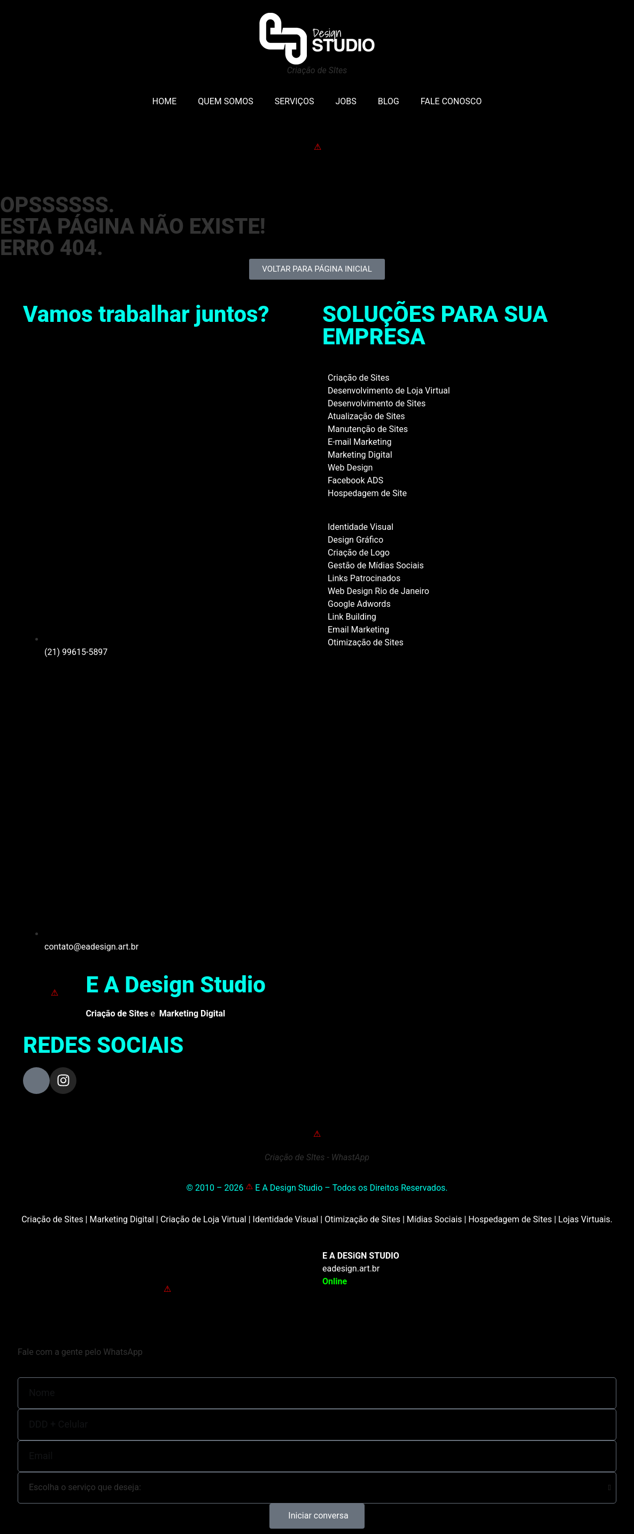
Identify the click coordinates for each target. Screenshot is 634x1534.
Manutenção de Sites (368, 429)
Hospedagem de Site (367, 493)
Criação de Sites (358, 378)
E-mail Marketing (359, 442)
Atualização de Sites (366, 416)
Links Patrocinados (364, 578)
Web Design (350, 467)
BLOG (388, 101)
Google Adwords (359, 604)
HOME (164, 101)
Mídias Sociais (434, 1219)
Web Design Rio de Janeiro (378, 591)
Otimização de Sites (366, 642)
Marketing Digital (360, 455)
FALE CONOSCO (451, 101)
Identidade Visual (360, 527)
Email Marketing (358, 630)
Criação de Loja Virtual (203, 1219)
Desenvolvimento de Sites (377, 403)
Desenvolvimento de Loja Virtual (389, 391)
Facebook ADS (355, 480)
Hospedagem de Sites (510, 1219)
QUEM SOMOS (225, 101)
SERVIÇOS (294, 101)
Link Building (352, 617)
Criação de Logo (359, 553)
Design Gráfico (355, 540)
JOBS (345, 101)
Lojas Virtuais (584, 1219)
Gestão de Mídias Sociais (376, 565)
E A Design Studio (176, 985)
